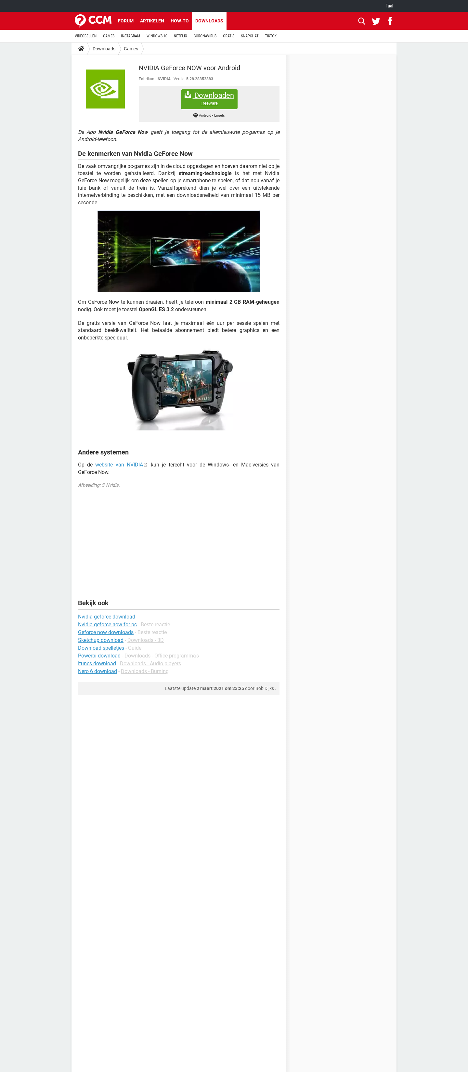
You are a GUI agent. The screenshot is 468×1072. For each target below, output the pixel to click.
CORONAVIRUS (205, 36)
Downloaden (209, 98)
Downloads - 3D (145, 640)
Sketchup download (101, 640)
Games (131, 48)
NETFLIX (180, 36)
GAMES (108, 36)
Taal (389, 5)
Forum (126, 20)
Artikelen (152, 20)
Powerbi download (99, 656)
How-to (180, 20)
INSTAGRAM (130, 36)
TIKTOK (271, 36)
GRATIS (228, 36)
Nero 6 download (97, 671)
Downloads (209, 20)
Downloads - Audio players (150, 663)
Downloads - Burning (145, 671)
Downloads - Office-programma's (161, 656)
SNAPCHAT (249, 36)
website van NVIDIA (119, 465)
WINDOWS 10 (157, 36)
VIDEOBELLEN (86, 36)
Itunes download (97, 663)
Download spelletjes (101, 648)
